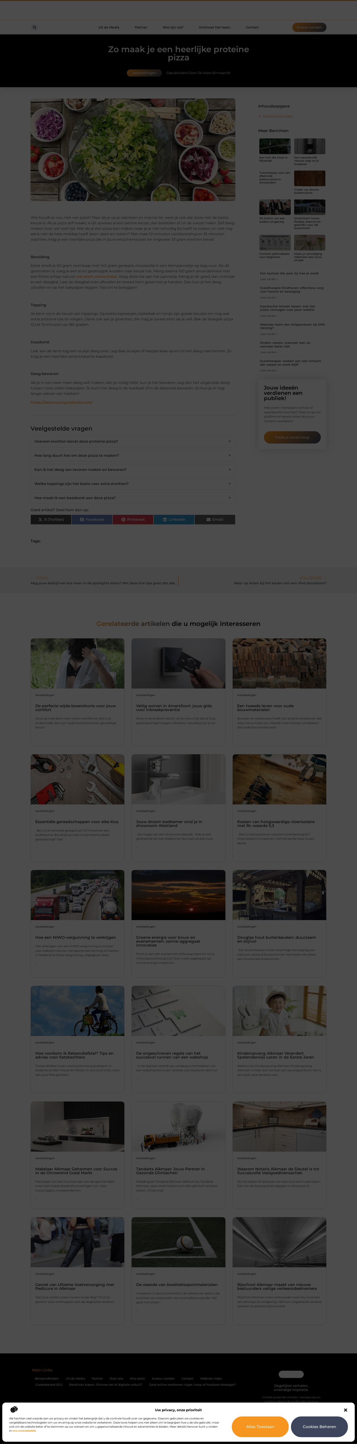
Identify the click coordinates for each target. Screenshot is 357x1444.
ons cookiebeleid (24, 1430)
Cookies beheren (319, 1427)
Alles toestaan (260, 1427)
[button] (345, 1410)
